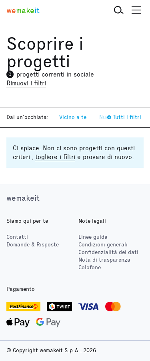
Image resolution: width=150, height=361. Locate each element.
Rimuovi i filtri (26, 83)
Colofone (89, 267)
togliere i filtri (55, 157)
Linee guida (93, 237)
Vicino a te (72, 117)
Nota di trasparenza (104, 259)
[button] (119, 10)
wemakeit (23, 198)
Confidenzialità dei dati (108, 252)
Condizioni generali (103, 244)
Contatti (17, 237)
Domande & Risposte (32, 244)
